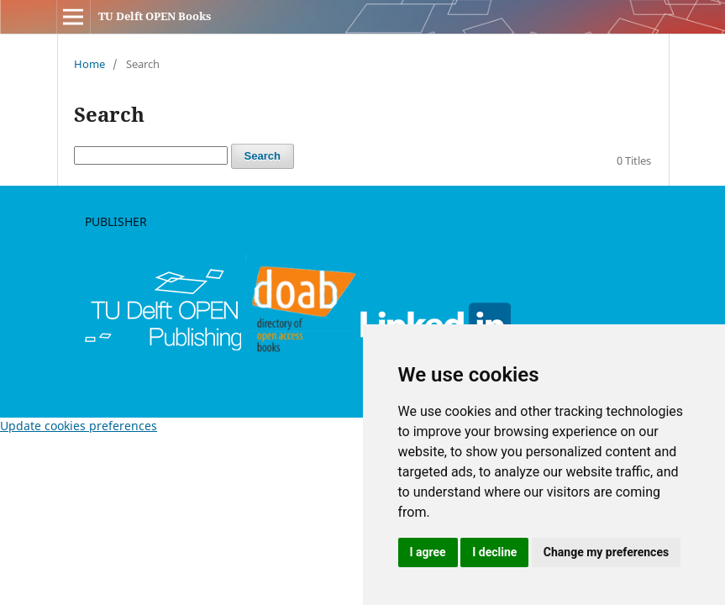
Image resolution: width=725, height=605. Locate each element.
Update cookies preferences (78, 426)
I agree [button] (428, 552)
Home (89, 63)
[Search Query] (151, 155)
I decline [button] (494, 552)
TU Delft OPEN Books (154, 16)
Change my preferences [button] (606, 552)
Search (262, 156)
